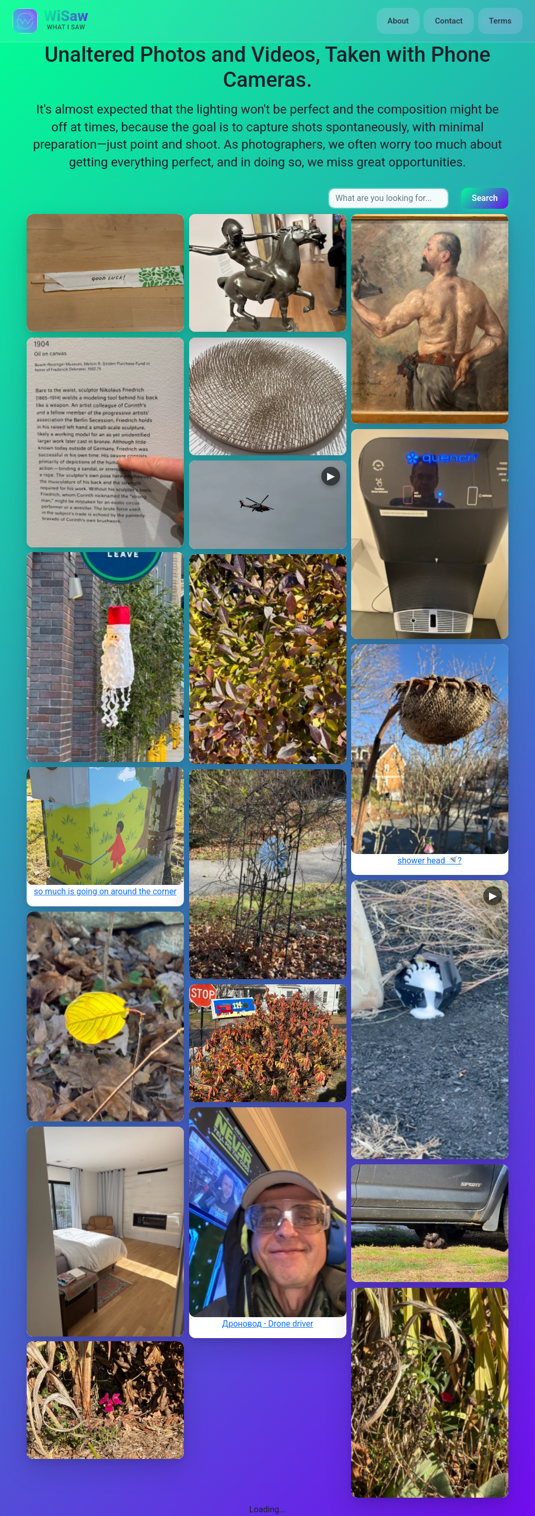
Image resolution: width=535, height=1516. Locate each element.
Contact (448, 21)
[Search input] (388, 198)
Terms (500, 21)
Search (485, 198)
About (398, 21)
